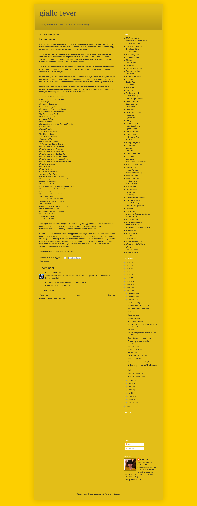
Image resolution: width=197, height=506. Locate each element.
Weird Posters (131, 239)
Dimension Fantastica (134, 68)
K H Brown (144, 459)
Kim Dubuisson (51, 273)
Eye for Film (130, 82)
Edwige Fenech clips (135, 349)
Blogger (116, 494)
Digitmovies (130, 66)
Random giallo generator (135, 206)
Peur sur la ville (133, 346)
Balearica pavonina (135, 318)
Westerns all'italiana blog (135, 241)
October (132, 300)
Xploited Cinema (132, 252)
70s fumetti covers (132, 38)
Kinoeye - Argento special (135, 143)
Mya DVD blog (131, 186)
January (132, 402)
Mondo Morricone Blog (134, 173)
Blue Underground (132, 55)
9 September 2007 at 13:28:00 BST (58, 285)
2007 (129, 291)
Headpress (130, 115)
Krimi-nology (130, 145)
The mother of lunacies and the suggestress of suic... (139, 342)
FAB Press (130, 85)
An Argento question (135, 321)
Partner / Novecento (135, 359)
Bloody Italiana (131, 52)
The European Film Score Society (138, 228)
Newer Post (44, 295)
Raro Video (130, 208)
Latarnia (129, 148)
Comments (130, 449)
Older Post (111, 295)
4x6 (102, 494)
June (130, 387)
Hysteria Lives (131, 118)
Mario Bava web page (134, 164)
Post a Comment (49, 290)
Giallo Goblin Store (133, 101)
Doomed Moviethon (133, 71)
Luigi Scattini (130, 159)
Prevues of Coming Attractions (137, 197)
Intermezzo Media (132, 123)
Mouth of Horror (131, 181)
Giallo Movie (130, 107)
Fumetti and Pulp (132, 96)
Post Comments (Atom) (57, 299)
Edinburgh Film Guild (133, 76)
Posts (129, 444)
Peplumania (132, 352)
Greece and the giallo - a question (140, 356)
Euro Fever (130, 79)
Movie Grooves (131, 184)
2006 (129, 406)
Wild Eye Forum (132, 250)
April (130, 393)
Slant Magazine (131, 217)
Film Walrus (130, 88)
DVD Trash (130, 74)
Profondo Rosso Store (134, 200)
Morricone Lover (132, 175)
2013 (129, 272)
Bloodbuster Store (132, 49)
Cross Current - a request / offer (139, 338)
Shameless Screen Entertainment (138, 214)
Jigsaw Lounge (131, 129)
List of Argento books (135, 312)
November (132, 297)
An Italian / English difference (138, 309)
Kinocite (129, 140)
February (132, 399)
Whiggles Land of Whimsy (135, 244)
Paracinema (130, 192)
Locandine (129, 151)
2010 (129, 281)
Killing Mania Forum (133, 137)
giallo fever (57, 12)
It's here (131, 330)
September (133, 303)
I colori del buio (133, 315)
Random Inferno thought (136, 376)
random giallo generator (77, 226)
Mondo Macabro (132, 170)
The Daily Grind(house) (134, 222)
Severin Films (131, 211)
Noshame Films (131, 189)
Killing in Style (131, 134)
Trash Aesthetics (132, 233)
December (132, 293)
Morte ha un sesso (132, 178)
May (130, 390)
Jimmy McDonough (133, 131)
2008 (129, 288)
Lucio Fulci (130, 156)
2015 (129, 265)
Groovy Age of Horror (133, 112)
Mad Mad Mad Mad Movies (136, 162)
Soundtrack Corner (133, 219)
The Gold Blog (131, 230)
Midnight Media (131, 167)
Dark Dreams (131, 63)
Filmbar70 (129, 90)
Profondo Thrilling (132, 203)
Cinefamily (130, 60)
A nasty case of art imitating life (139, 362)
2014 (129, 269)
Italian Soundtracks (133, 126)
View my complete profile (133, 480)
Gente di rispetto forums (134, 99)
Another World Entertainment (136, 41)
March (131, 396)
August (131, 380)
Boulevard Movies (132, 57)
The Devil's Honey (132, 225)
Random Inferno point (136, 373)
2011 (129, 278)
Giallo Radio (130, 109)
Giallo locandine (132, 104)
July (130, 383)
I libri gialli (129, 121)
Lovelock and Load (133, 153)
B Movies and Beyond (134, 46)
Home (78, 295)
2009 (129, 284)
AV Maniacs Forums (133, 44)
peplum (47, 261)
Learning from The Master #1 (138, 306)
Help (129, 370)
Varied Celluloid (131, 236)
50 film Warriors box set (58, 49)
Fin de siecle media (133, 93)
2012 (129, 275)
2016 (129, 262)
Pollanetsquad (131, 195)
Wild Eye (129, 247)
